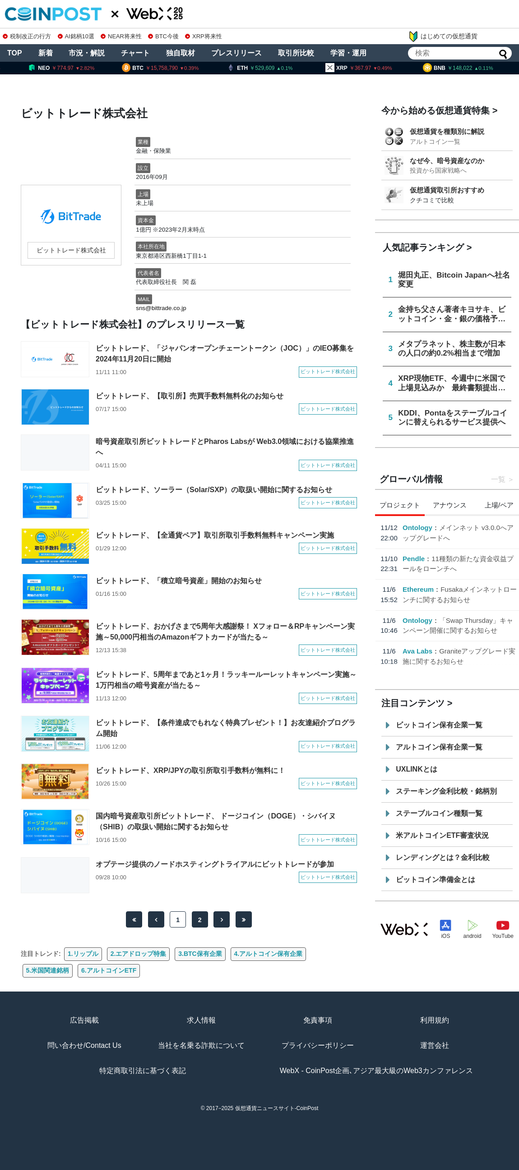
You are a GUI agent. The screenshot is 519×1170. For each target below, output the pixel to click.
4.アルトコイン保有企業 (268, 953)
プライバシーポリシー (318, 1045)
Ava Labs (417, 651)
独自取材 (180, 53)
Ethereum (418, 589)
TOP (14, 53)
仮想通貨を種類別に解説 (447, 131)
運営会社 (434, 1045)
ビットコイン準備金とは (435, 879)
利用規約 (434, 1020)
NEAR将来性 (121, 36)
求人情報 (201, 1020)
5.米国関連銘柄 (48, 970)
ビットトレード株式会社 (71, 250)
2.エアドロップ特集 (139, 953)
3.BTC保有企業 (200, 953)
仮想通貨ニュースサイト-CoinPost (277, 1108)
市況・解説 (87, 53)
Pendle (414, 558)
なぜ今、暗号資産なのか (447, 161)
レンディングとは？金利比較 (443, 857)
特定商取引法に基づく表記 (142, 1070)
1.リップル (83, 953)
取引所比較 (296, 53)
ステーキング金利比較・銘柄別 (446, 791)
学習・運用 (348, 53)
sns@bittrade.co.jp (161, 308)
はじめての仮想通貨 (442, 36)
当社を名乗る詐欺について (201, 1045)
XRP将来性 (203, 36)
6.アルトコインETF (108, 970)
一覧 (498, 479)
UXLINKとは (416, 769)
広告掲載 (84, 1020)
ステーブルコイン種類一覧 (439, 813)
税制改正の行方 (27, 36)
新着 (45, 53)
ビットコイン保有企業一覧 (439, 725)
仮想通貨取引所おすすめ (447, 190)
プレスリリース (236, 53)
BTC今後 (163, 36)
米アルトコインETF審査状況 (442, 835)
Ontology (417, 527)
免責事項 (317, 1020)
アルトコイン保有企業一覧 (439, 747)
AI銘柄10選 (76, 36)
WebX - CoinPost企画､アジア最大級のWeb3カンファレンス (376, 1070)
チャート (135, 53)
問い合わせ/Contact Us (84, 1045)
